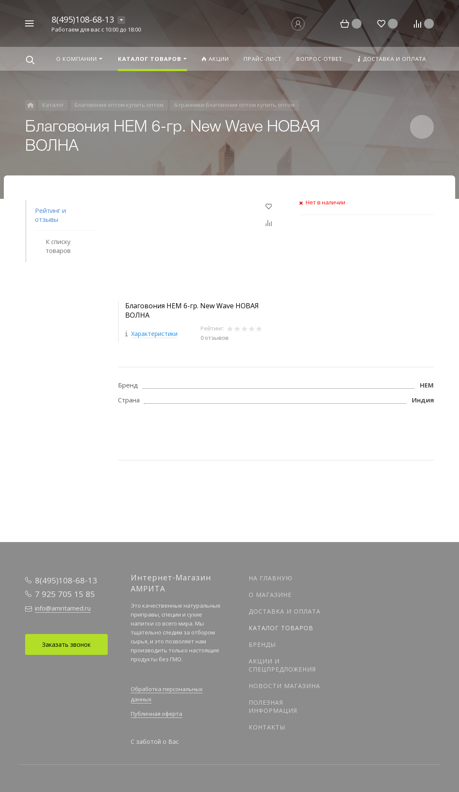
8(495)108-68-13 (83, 19)
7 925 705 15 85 (65, 594)
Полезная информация (273, 706)
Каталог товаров (281, 628)
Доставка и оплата (285, 611)
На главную (271, 578)
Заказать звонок (66, 644)
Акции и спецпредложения (282, 665)
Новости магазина (284, 686)
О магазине (270, 595)
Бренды (262, 644)
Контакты (267, 727)
